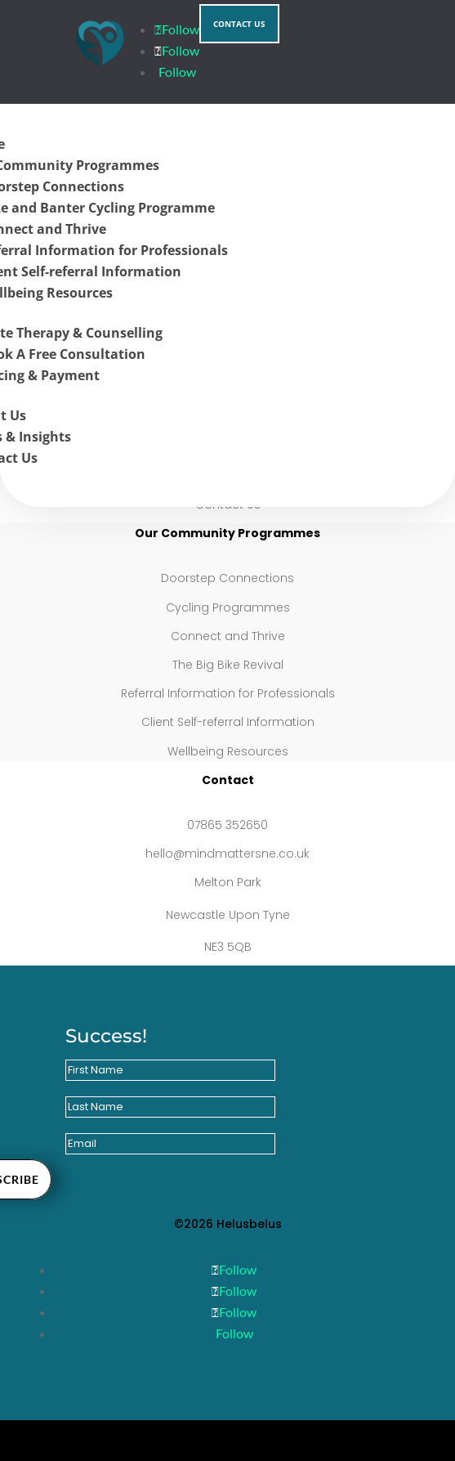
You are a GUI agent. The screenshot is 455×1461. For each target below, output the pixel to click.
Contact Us (239, 23)
